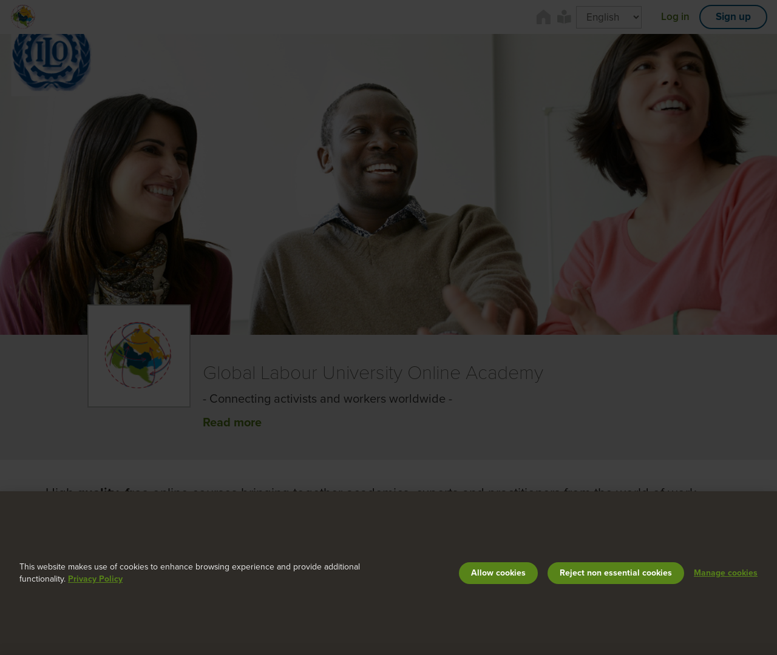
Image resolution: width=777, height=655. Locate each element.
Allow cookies (498, 573)
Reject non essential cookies (616, 573)
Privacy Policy (95, 579)
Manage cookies (726, 573)
